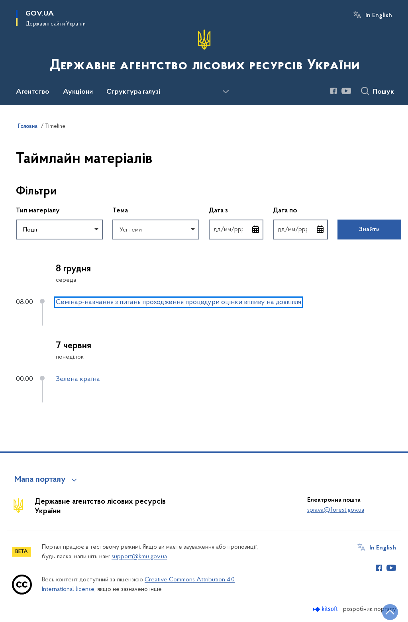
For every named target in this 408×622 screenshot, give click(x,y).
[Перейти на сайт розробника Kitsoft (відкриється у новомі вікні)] (326, 609)
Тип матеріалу (38, 210)
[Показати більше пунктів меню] (225, 92)
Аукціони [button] (78, 92)
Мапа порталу (40, 479)
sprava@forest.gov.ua (335, 510)
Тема (120, 210)
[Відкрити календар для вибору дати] (256, 229)
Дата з (236, 210)
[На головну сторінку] (204, 52)
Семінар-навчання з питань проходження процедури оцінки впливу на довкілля (178, 302)
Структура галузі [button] (133, 92)
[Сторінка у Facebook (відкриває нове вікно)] (333, 91)
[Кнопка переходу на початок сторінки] (390, 612)
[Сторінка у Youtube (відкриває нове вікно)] (346, 91)
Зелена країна (78, 379)
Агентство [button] (32, 92)
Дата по (300, 210)
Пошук (383, 92)
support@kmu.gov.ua (139, 556)
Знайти (369, 229)
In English (378, 15)
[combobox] (59, 229)
